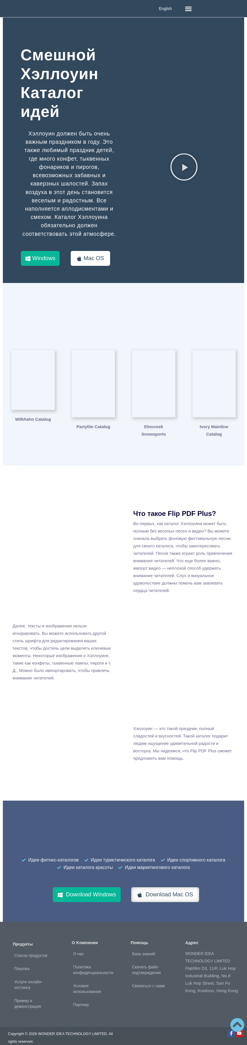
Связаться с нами (148, 978)
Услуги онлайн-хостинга (28, 977)
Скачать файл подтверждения (146, 962)
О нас (78, 946)
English (165, 8)
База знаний (143, 946)
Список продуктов (30, 948)
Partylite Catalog (93, 419)
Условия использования (87, 981)
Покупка (21, 961)
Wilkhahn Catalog (33, 419)
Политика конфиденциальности (93, 962)
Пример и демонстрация (27, 996)
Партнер (81, 997)
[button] (188, 8)
